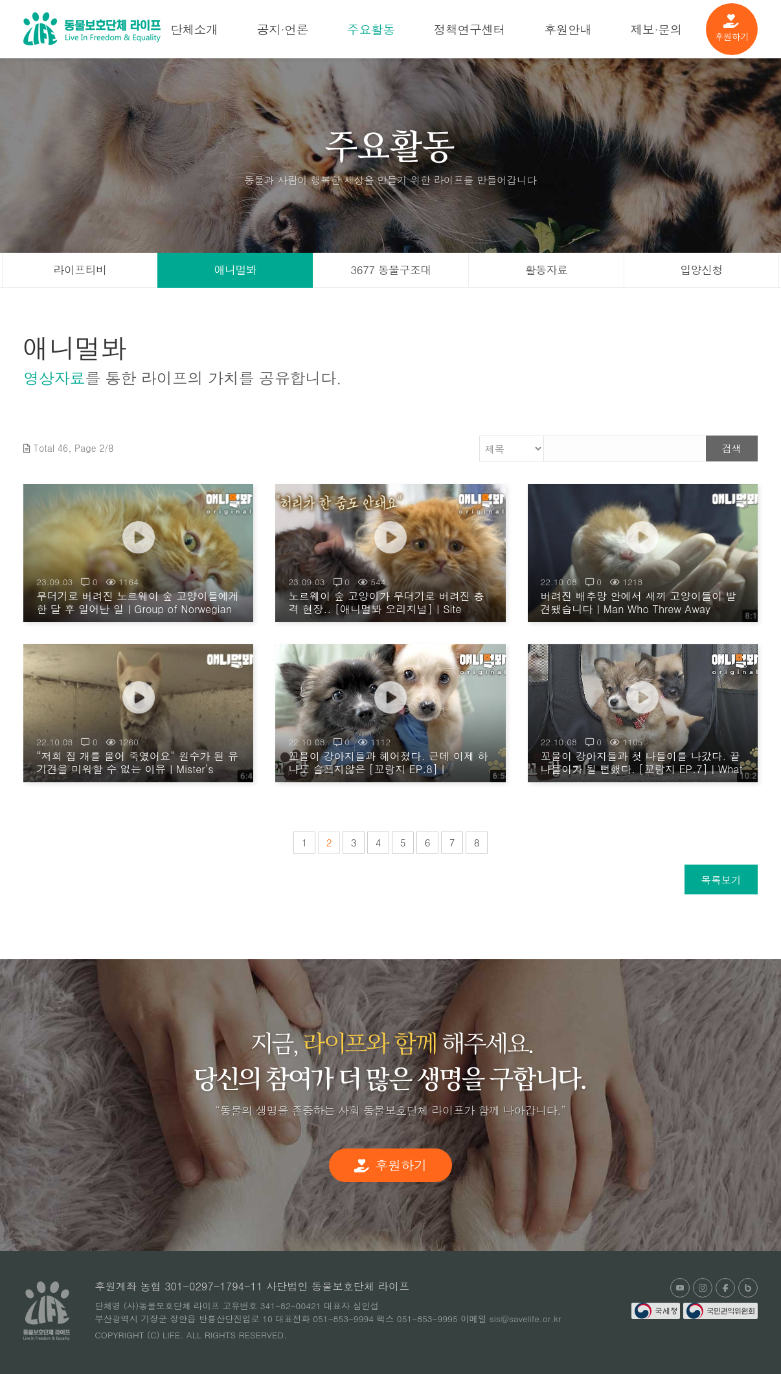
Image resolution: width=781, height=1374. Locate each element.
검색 (731, 448)
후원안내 (568, 29)
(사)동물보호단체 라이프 (92, 28)
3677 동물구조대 (390, 269)
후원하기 (731, 28)
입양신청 (701, 269)
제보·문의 (656, 29)
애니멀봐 (235, 269)
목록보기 (721, 879)
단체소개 (194, 29)
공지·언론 (282, 29)
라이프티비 (80, 269)
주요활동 (371, 29)
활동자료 (546, 269)
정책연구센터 (469, 29)
